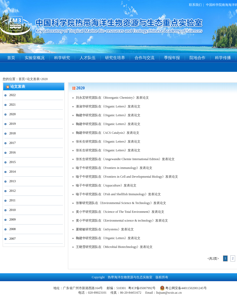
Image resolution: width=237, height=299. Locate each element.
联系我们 (195, 5)
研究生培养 (115, 58)
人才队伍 (88, 58)
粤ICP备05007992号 (142, 288)
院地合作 (197, 58)
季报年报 (172, 58)
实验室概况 (35, 58)
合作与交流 (144, 58)
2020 (44, 79)
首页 (11, 58)
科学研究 (62, 58)
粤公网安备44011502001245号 (183, 288)
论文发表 (33, 79)
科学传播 (223, 58)
